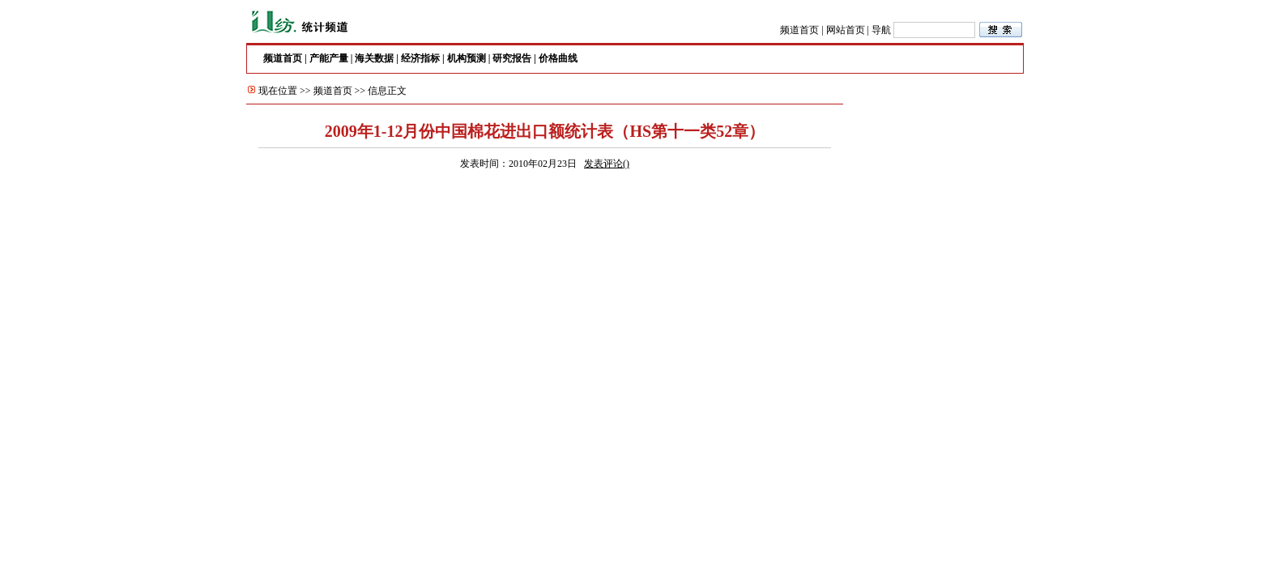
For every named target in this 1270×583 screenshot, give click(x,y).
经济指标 (420, 58)
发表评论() (606, 163)
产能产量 (328, 58)
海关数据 (374, 58)
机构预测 (466, 58)
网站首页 (845, 30)
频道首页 (799, 30)
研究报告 (511, 58)
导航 (881, 30)
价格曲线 (558, 58)
